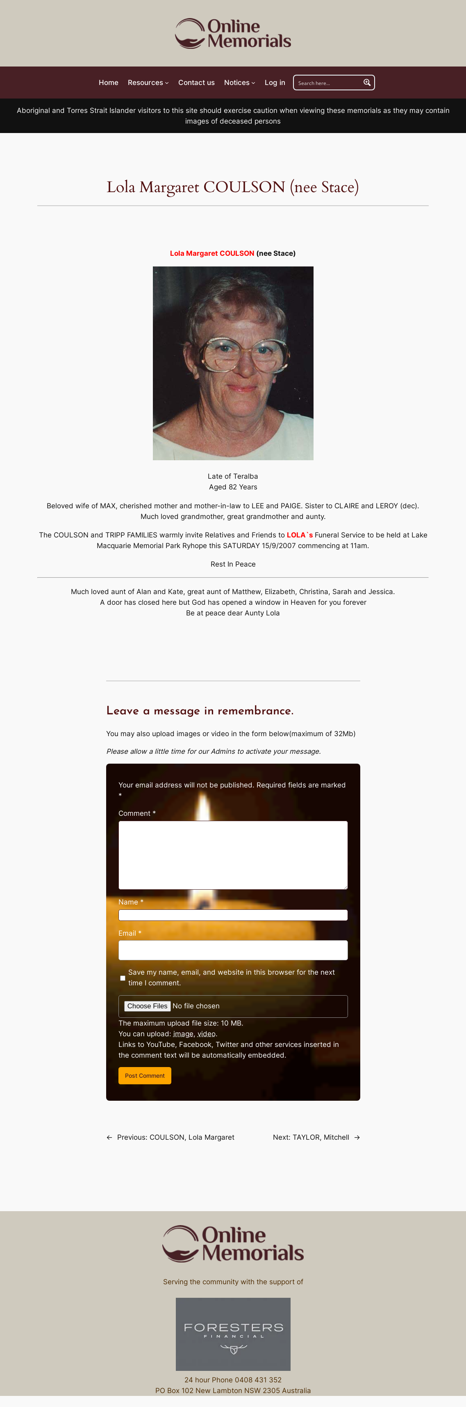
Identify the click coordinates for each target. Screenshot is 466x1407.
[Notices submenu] (239, 82)
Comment (137, 813)
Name (131, 902)
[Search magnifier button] (367, 83)
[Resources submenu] (148, 82)
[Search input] (327, 82)
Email (130, 933)
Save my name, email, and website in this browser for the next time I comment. (231, 977)
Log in (275, 82)
